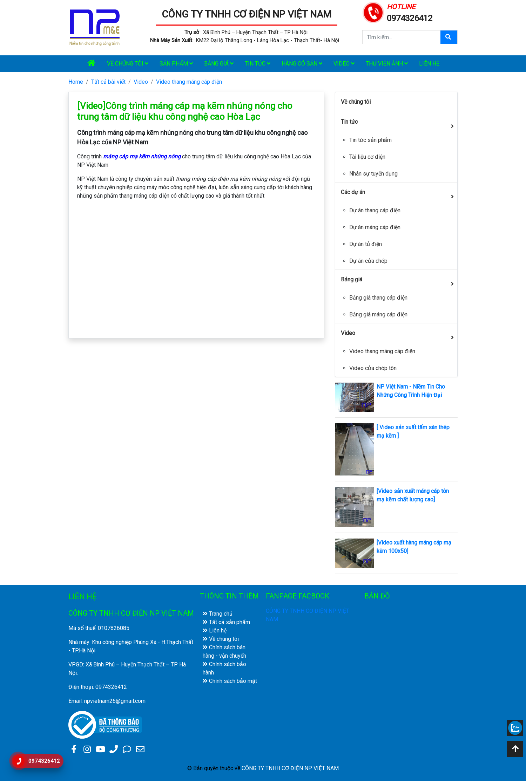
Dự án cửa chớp (368, 261)
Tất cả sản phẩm (226, 622)
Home (75, 81)
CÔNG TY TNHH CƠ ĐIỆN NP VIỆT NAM (246, 14)
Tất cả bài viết (108, 81)
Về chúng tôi (127, 63)
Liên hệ (429, 63)
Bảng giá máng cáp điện (378, 314)
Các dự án (353, 192)
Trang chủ (217, 613)
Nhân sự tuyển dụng (373, 173)
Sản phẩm (176, 63)
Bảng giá (219, 63)
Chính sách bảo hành (224, 668)
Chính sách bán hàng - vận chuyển (224, 651)
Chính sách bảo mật (230, 681)
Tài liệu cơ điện (367, 156)
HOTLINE (401, 6)
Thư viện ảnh (387, 63)
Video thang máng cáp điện (189, 81)
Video (344, 63)
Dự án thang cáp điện (374, 210)
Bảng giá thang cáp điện (378, 297)
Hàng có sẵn (302, 63)
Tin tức (257, 63)
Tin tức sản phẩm (370, 140)
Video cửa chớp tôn (373, 368)
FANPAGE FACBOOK (297, 596)
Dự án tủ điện (365, 244)
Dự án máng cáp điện (374, 227)
